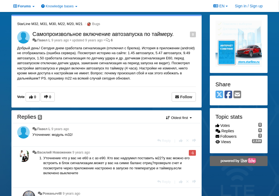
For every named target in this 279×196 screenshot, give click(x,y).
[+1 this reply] (181, 141)
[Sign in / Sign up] (249, 6)
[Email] (237, 95)
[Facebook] (228, 95)
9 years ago (60, 129)
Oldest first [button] (179, 118)
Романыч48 (52, 193)
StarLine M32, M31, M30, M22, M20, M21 (50, 24)
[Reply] (164, 141)
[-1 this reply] (194, 141)
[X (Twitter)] (219, 95)
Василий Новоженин (54, 152)
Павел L (43, 40)
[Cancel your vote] (187, 141)
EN (220, 6)
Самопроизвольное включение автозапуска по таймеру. (103, 34)
